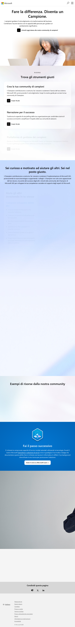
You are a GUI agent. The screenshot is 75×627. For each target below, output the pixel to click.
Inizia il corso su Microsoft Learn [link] (36, 463)
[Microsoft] (7, 3)
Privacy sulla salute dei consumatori (23, 614)
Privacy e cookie (18, 609)
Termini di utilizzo (18, 611)
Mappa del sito (18, 601)
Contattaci (17, 606)
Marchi (16, 616)
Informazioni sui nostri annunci (22, 619)
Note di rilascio (18, 604)
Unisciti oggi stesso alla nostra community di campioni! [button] (39, 30)
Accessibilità (17, 621)
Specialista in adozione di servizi (29, 453)
